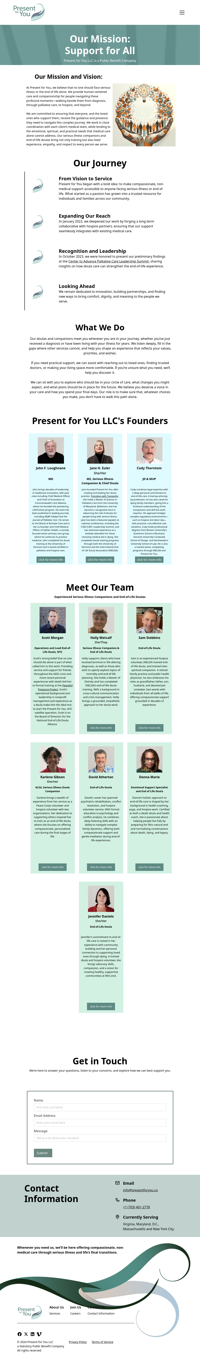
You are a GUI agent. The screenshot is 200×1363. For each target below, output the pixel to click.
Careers (75, 1313)
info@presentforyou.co (140, 1190)
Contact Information (101, 1313)
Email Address (45, 1115)
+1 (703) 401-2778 (136, 1207)
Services (54, 1313)
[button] (182, 12)
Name (38, 1100)
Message (41, 1131)
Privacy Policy (78, 1342)
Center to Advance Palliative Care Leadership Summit (108, 261)
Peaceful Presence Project (55, 687)
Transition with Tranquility (104, 496)
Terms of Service (102, 1342)
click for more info (51, 560)
